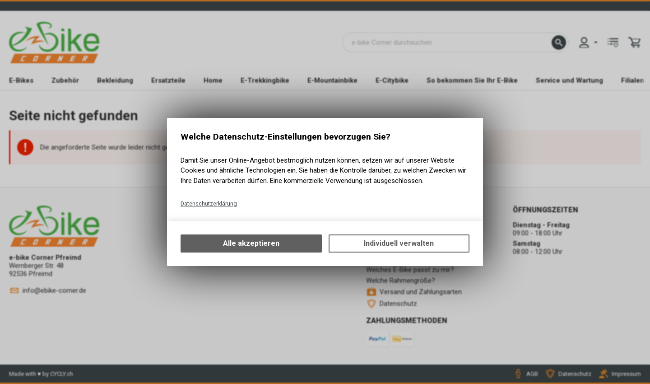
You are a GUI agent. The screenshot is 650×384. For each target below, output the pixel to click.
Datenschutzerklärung (209, 203)
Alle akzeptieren (251, 243)
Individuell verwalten (399, 243)
